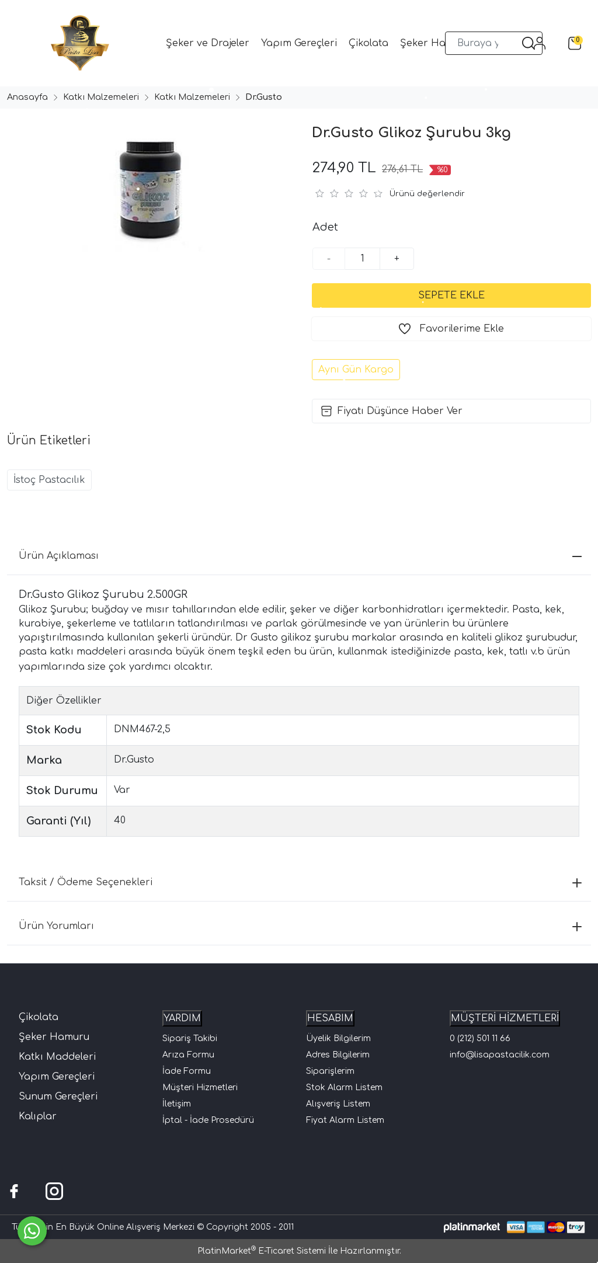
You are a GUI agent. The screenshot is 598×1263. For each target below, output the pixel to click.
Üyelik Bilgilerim (338, 1038)
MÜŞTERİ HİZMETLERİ (505, 1018)
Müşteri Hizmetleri (200, 1087)
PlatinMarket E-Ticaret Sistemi (261, 1251)
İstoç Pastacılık (49, 480)
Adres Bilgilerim (338, 1054)
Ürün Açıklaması (300, 556)
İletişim (176, 1104)
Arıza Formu (188, 1054)
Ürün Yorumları (300, 926)
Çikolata (38, 1017)
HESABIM (330, 1018)
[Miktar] (362, 259)
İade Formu (186, 1071)
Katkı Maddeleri (57, 1057)
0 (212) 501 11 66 (480, 1038)
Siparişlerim (330, 1071)
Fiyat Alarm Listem (345, 1120)
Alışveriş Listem (338, 1104)
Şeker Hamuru (54, 1037)
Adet (325, 227)
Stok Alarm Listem (344, 1087)
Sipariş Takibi (189, 1038)
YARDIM (182, 1018)
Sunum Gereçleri (58, 1096)
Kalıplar (38, 1116)
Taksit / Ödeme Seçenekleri (300, 882)
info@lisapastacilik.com (500, 1054)
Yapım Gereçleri (57, 1076)
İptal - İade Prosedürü (208, 1120)
